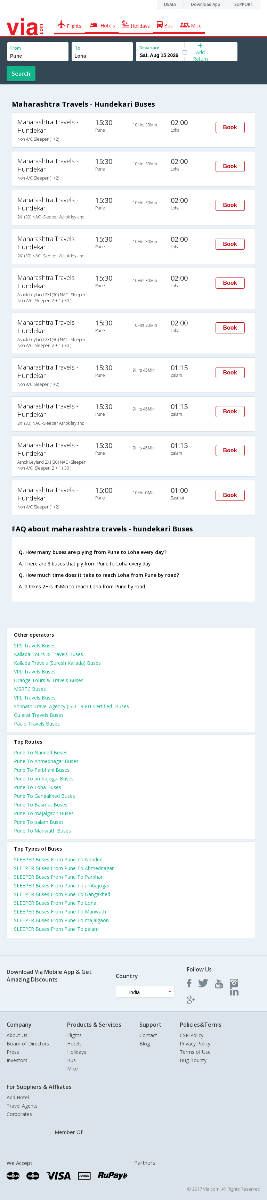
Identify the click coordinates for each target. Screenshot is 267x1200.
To (77, 48)
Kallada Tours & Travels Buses (48, 654)
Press (13, 1052)
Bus (71, 1060)
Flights (74, 1035)
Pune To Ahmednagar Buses (46, 761)
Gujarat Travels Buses (39, 715)
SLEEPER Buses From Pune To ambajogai (61, 885)
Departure (149, 47)
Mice (72, 1068)
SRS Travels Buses (35, 645)
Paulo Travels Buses (37, 723)
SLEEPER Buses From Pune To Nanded (58, 859)
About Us (17, 1035)
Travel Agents (22, 1105)
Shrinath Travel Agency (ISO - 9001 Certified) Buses (71, 706)
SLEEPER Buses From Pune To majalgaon (61, 920)
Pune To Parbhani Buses (42, 770)
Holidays (76, 1052)
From (15, 48)
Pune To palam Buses (39, 822)
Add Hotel (18, 1097)
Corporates (19, 1114)
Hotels (74, 1043)
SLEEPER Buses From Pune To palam (56, 929)
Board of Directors (28, 1043)
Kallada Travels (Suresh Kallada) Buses (57, 663)
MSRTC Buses (30, 689)
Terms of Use (195, 1052)
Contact (148, 1035)
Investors (17, 1060)
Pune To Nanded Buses (40, 752)
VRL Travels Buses (35, 671)
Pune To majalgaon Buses (44, 813)
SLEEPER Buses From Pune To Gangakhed (62, 894)
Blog (144, 1043)
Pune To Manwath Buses (42, 830)
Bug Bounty (193, 1060)
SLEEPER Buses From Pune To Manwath (60, 911)
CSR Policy (191, 1035)
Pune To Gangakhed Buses (44, 796)
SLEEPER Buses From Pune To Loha (55, 903)
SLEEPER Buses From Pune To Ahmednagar (64, 868)
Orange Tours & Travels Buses (48, 680)
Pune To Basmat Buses (40, 804)
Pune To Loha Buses (37, 787)
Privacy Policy (195, 1043)
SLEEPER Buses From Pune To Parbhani (59, 877)
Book (230, 127)
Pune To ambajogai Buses (44, 778)
